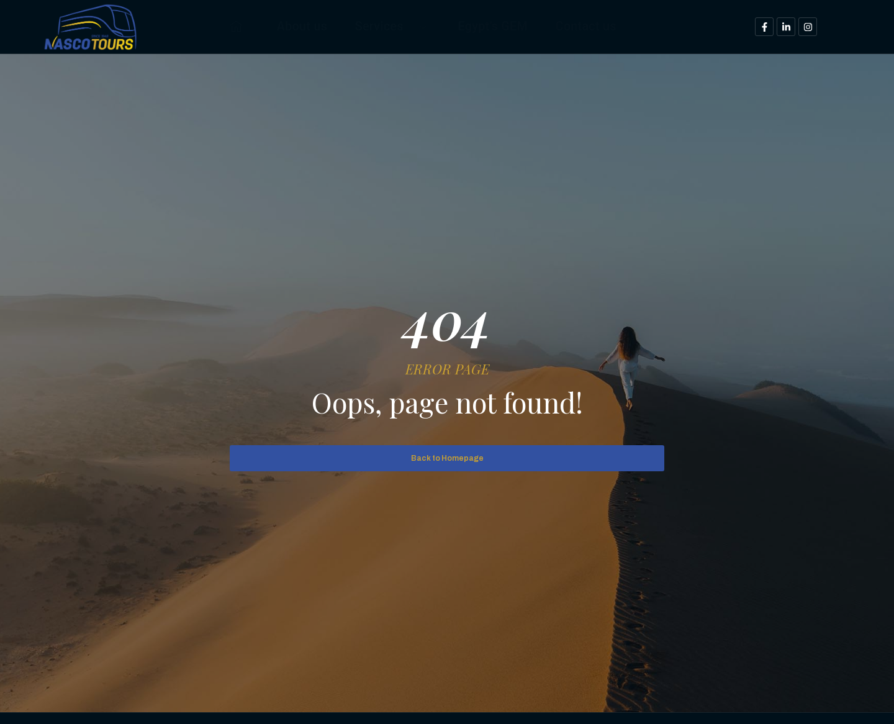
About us (282, 26)
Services (384, 26)
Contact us (604, 26)
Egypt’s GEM (497, 26)
